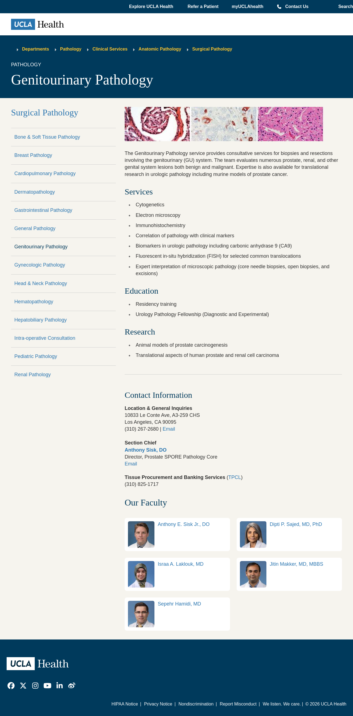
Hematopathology (33, 301)
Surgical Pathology (212, 49)
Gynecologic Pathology (39, 265)
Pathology (70, 49)
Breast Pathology (33, 155)
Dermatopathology (34, 192)
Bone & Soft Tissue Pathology (47, 137)
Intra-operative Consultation (44, 338)
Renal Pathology (32, 374)
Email (169, 429)
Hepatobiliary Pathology (40, 320)
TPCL (234, 477)
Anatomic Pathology (159, 49)
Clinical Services (109, 49)
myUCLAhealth (247, 6)
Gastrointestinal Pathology (43, 210)
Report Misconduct (238, 704)
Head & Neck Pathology (40, 283)
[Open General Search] (344, 6)
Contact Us (296, 6)
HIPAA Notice (124, 704)
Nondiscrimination (195, 704)
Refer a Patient (203, 6)
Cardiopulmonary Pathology (45, 173)
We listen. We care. (282, 704)
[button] (151, 6)
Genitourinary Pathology (41, 246)
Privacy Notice (158, 704)
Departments (35, 49)
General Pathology (34, 228)
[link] (177, 534)
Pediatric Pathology (35, 356)
